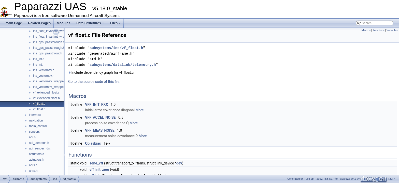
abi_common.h (39, 143)
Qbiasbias (93, 143)
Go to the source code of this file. (94, 82)
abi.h (32, 137)
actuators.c (36, 154)
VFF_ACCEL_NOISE (100, 117)
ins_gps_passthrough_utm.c (52, 53)
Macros (366, 30)
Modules (63, 23)
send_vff (96, 163)
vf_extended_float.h (46, 98)
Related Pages (39, 23)
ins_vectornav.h (43, 76)
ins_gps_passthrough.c (48, 42)
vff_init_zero (99, 169)
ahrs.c (33, 165)
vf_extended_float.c (46, 92)
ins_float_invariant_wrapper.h (53, 36)
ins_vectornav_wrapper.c (50, 81)
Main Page (14, 23)
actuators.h (36, 159)
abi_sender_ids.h (40, 148)
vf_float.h (39, 109)
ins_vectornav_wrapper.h (50, 87)
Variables (392, 30)
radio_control (38, 126)
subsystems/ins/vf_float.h (116, 47)
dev (179, 163)
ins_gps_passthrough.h (49, 48)
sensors (34, 131)
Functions (378, 30)
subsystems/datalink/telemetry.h (123, 64)
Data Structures (90, 23)
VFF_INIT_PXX (96, 104)
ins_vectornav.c (43, 70)
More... (141, 110)
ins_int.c (38, 59)
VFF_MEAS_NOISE (99, 130)
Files (115, 23)
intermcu (35, 115)
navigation (36, 120)
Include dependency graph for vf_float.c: (101, 72)
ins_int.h (39, 64)
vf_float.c (39, 103)
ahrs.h (33, 171)
